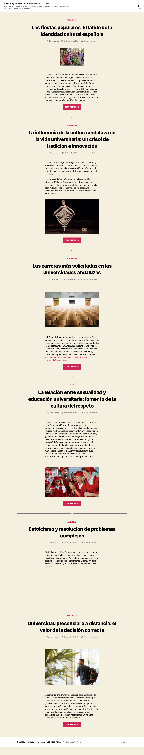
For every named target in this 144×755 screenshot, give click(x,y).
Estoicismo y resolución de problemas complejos (72, 533)
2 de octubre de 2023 (71, 543)
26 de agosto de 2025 (71, 41)
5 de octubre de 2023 (71, 413)
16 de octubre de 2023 (71, 280)
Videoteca (72, 522)
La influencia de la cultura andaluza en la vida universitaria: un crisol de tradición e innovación (72, 139)
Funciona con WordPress (73, 750)
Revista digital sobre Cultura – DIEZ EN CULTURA (42, 750)
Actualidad (72, 20)
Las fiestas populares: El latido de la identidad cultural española (72, 31)
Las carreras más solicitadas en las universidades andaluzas (72, 269)
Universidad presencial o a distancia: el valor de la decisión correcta (72, 630)
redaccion (55, 41)
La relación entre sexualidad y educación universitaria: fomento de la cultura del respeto (72, 399)
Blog (72, 386)
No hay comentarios (90, 41)
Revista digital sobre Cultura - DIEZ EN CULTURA (28, 4)
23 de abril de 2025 (71, 153)
